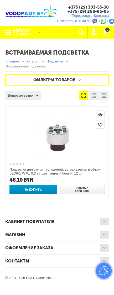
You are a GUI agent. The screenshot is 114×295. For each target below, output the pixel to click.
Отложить (100, 124)
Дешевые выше (23, 95)
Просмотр (100, 114)
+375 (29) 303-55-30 (88, 7)
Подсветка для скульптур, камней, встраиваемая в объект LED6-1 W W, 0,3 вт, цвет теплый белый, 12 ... (55, 171)
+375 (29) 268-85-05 (88, 11)
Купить (35, 190)
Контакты (101, 16)
